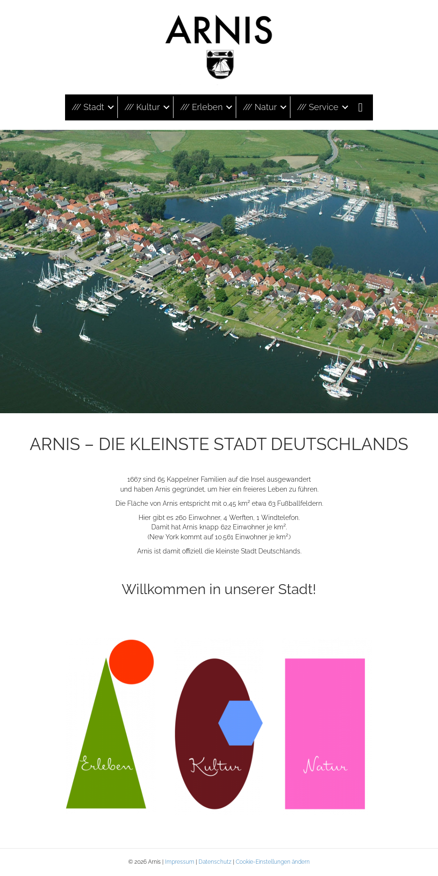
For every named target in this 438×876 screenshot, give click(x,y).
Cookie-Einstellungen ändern (273, 862)
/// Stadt (88, 107)
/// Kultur (142, 107)
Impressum (179, 862)
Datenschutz (214, 862)
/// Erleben (201, 107)
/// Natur (260, 107)
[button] (110, 107)
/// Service (318, 107)
